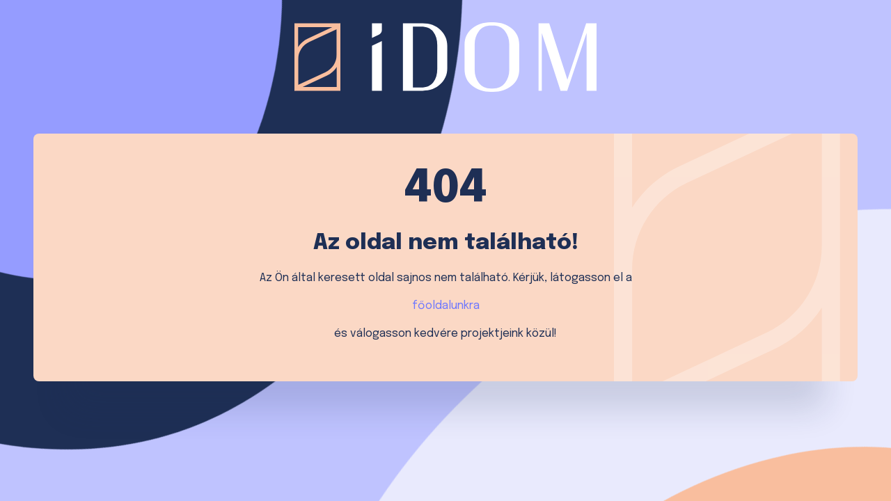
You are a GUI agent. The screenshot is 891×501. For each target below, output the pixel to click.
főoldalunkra (446, 306)
